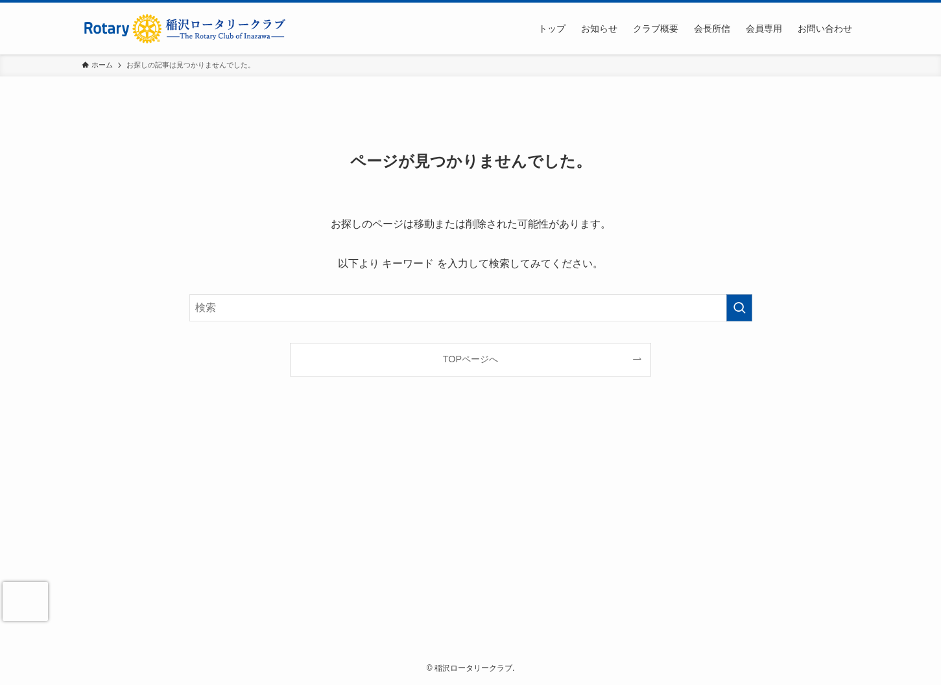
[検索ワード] (470, 307)
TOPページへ (470, 359)
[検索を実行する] (739, 307)
